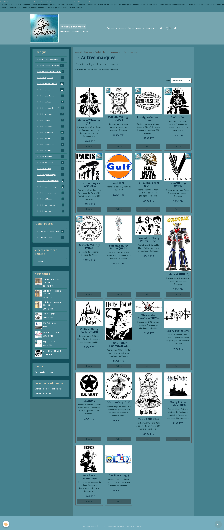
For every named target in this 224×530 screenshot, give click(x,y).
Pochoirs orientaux (50, 142)
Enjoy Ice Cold (50, 353)
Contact (131, 28)
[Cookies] (6, 524)
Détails (89, 146)
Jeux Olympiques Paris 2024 (89, 185)
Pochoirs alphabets (50, 84)
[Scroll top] (218, 524)
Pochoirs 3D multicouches (50, 191)
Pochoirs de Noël (50, 222)
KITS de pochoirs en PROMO (50, 76)
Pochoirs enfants (50, 148)
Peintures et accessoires (50, 59)
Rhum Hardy (49, 325)
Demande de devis (43, 405)
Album (139, 28)
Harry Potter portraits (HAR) (119, 344)
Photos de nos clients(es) (50, 242)
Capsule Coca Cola (52, 362)
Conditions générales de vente (110, 526)
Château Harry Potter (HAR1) (89, 331)
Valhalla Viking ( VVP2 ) (119, 119)
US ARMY (89, 400)
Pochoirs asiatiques (50, 173)
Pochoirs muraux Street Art (50, 116)
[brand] (59, 28)
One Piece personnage (89, 477)
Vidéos (40, 273)
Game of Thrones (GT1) (89, 122)
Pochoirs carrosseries (50, 216)
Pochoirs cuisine (50, 179)
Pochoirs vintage (50, 108)
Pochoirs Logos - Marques (106, 52)
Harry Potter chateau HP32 (177, 404)
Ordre (167, 80)
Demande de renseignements (48, 400)
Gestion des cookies (135, 526)
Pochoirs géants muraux (50, 102)
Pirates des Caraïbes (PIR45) (148, 317)
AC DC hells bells (148, 418)
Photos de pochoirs (50, 248)
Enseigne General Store (148, 119)
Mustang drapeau (51, 344)
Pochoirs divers (50, 96)
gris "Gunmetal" (50, 334)
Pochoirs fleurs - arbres (50, 90)
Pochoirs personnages (50, 185)
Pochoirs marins (50, 160)
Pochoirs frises (50, 130)
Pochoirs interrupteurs (50, 203)
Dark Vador (178, 117)
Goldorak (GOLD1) (177, 274)
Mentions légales (87, 526)
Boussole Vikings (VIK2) (89, 247)
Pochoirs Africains (50, 167)
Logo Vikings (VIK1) (177, 185)
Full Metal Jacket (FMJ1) (148, 184)
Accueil (122, 28)
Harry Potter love (178, 330)
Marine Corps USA (118, 402)
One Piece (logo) (118, 475)
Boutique (111, 28)
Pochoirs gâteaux (50, 210)
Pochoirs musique (50, 136)
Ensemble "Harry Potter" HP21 (148, 240)
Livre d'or (150, 28)
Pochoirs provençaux (50, 154)
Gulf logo (119, 182)
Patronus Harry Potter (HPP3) (119, 247)
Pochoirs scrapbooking (50, 197)
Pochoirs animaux (50, 123)
